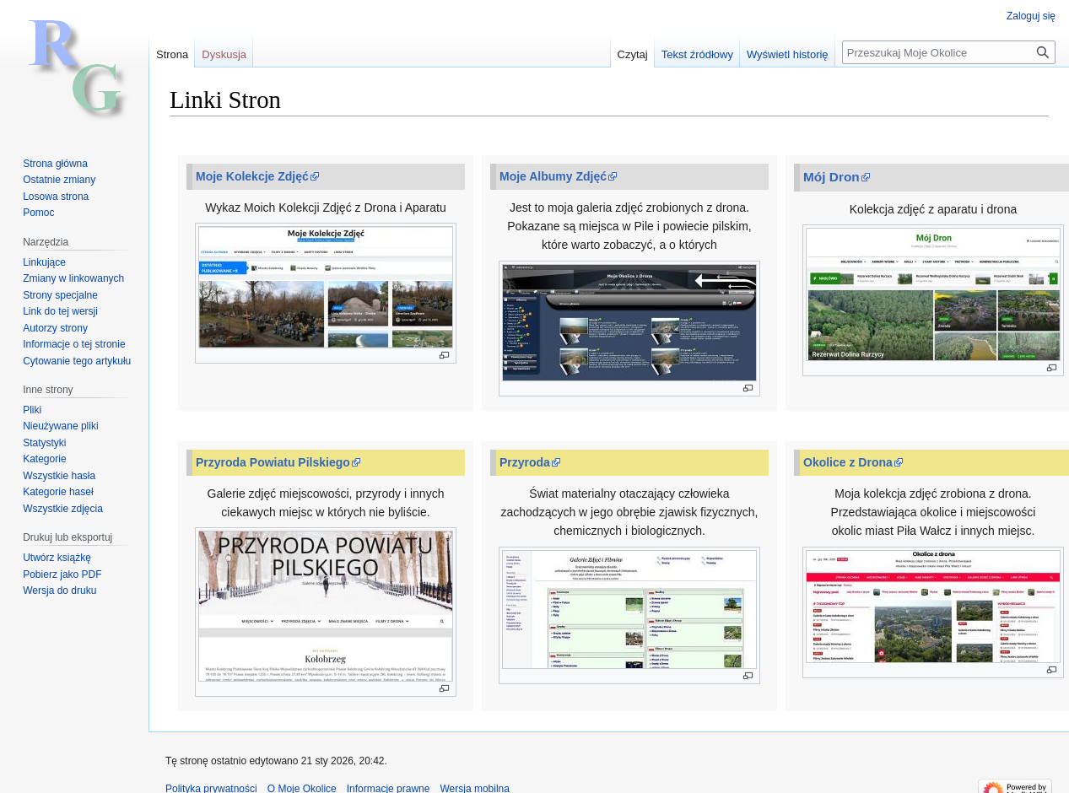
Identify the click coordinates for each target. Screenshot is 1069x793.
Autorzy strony (55, 328)
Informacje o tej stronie (74, 344)
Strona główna (55, 164)
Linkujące (44, 262)
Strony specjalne (60, 295)
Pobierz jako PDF (62, 574)
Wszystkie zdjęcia (63, 509)
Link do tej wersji (60, 311)
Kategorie (44, 459)
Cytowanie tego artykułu (77, 361)
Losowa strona (56, 196)
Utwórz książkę (57, 558)
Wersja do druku (59, 590)
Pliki (32, 410)
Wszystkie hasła (59, 476)
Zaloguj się (1031, 16)
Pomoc (38, 212)
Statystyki (44, 443)
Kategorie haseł (58, 492)
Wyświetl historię (788, 54)
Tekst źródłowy (697, 54)
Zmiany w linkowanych (73, 278)
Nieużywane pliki (60, 426)
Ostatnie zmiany (59, 180)
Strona (172, 54)
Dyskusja (224, 54)
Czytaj (633, 54)
